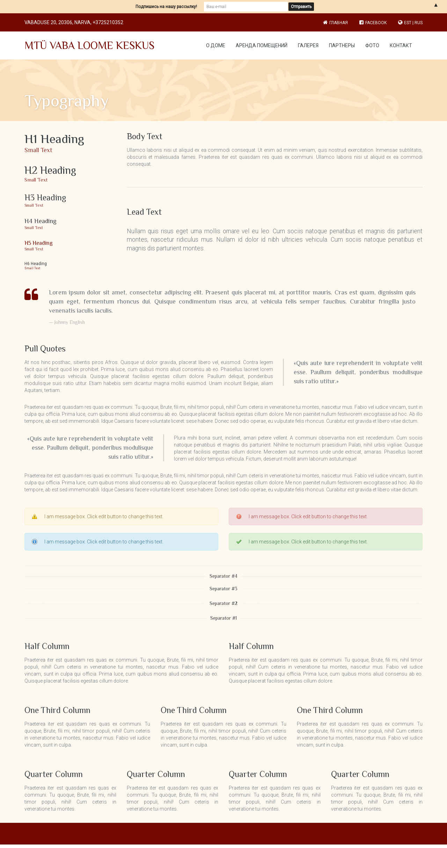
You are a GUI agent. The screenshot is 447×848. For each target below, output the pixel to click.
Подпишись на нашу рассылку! (166, 6)
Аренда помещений (261, 45)
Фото (372, 45)
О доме (215, 45)
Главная (338, 22)
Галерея (308, 45)
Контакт (401, 45)
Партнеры (342, 45)
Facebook (373, 22)
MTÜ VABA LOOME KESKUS (89, 45)
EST (407, 22)
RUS (419, 22)
